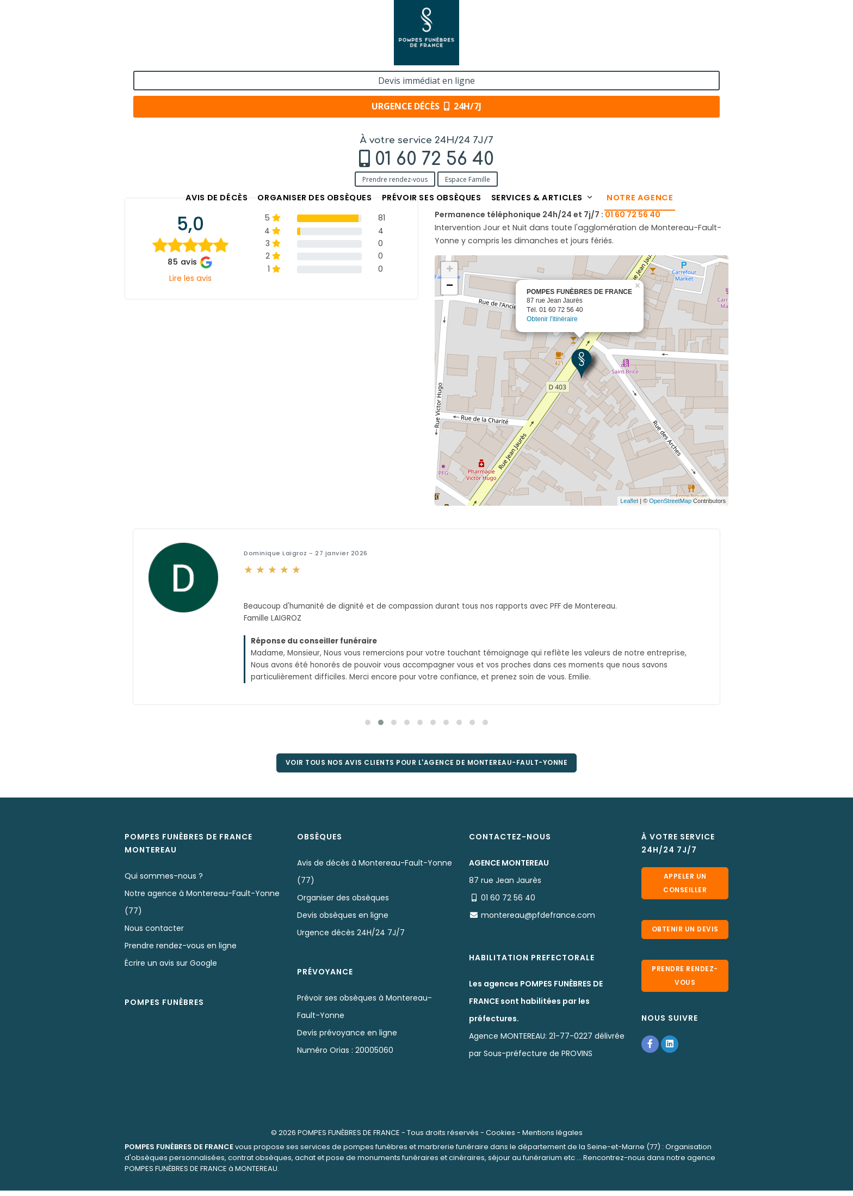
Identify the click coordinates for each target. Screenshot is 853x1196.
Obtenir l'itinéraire (552, 319)
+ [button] (449, 270)
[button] (367, 722)
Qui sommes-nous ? (164, 880)
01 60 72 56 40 (198, 36)
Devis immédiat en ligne (662, 21)
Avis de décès (186, 77)
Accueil (138, 110)
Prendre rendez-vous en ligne (181, 949)
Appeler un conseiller (685, 886)
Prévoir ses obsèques (432, 77)
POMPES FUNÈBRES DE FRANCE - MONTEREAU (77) (309, 110)
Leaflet (629, 501)
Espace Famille (231, 55)
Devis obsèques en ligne (342, 919)
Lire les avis (190, 278)
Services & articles (560, 77)
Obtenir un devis (685, 936)
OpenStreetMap (670, 501)
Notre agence (670, 77)
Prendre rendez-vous (158, 55)
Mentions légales (552, 1137)
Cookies (500, 1137)
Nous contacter (154, 932)
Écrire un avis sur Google (171, 967)
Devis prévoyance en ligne (347, 1037)
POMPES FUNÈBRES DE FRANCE (349, 1137)
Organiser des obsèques (299, 77)
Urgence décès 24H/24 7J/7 (351, 936)
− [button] (449, 286)
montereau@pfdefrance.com (657, 181)
